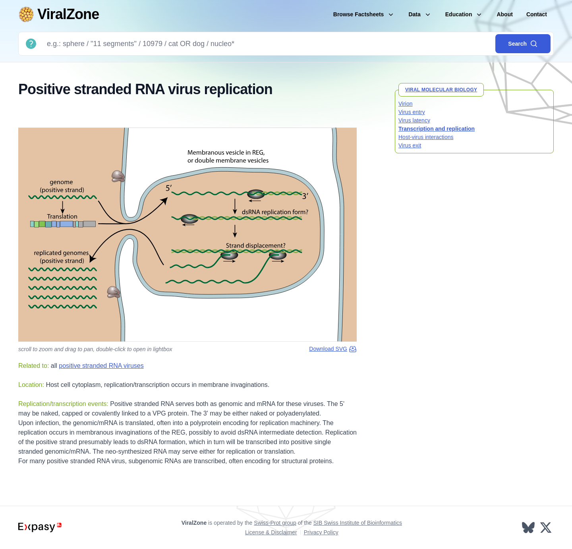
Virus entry (411, 112)
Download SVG (333, 349)
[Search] (268, 44)
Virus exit (409, 145)
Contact (536, 14)
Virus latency (414, 120)
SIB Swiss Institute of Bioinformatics (357, 523)
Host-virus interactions (426, 137)
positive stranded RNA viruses (101, 365)
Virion (405, 104)
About (504, 14)
